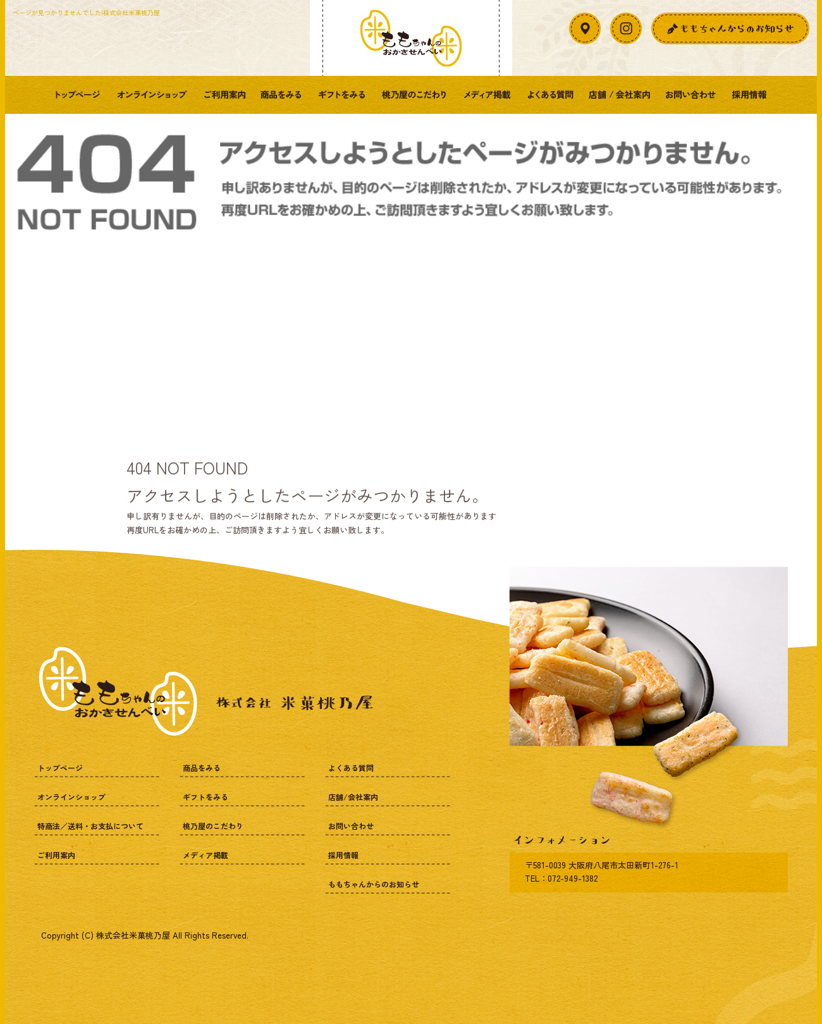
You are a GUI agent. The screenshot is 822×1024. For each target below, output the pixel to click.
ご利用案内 (224, 95)
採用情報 (749, 95)
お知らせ (730, 28)
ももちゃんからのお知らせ (373, 884)
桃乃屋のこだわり (414, 95)
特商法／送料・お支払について (90, 825)
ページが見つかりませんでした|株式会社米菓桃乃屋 (86, 12)
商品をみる (281, 95)
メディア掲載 (486, 95)
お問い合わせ (691, 95)
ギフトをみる (341, 95)
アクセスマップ (585, 28)
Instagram (626, 28)
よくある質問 (550, 95)
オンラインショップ (151, 95)
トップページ (77, 95)
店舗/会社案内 (620, 95)
